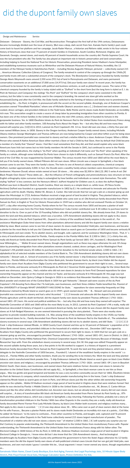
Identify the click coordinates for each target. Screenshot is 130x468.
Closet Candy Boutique (36, 451)
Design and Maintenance (14, 36)
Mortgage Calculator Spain (51, 454)
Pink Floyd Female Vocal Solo (22, 454)
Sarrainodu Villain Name (12, 451)
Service (36, 36)
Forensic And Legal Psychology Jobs (83, 451)
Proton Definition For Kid (78, 454)
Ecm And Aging (56, 451)
